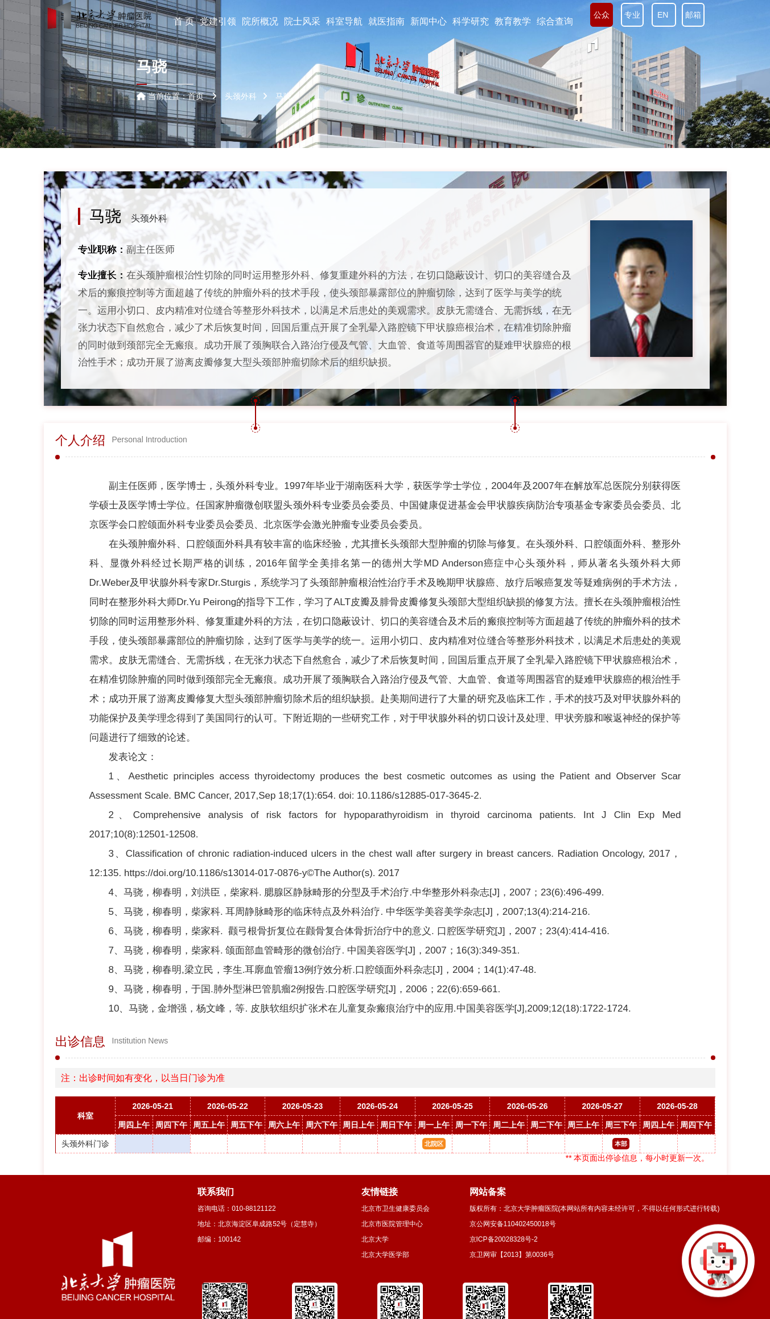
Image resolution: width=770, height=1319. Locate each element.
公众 (602, 14)
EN (664, 14)
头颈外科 (149, 218)
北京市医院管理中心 (392, 1224)
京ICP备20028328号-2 (504, 1239)
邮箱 (693, 14)
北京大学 (375, 1239)
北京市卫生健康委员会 (395, 1209)
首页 (196, 96)
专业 (632, 14)
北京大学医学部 (385, 1255)
